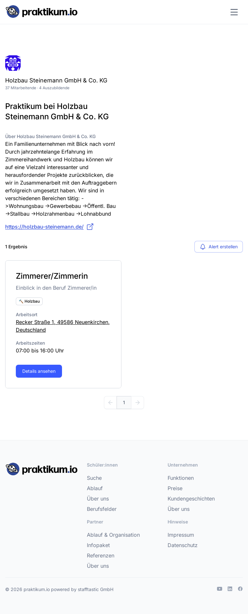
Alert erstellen (219, 246)
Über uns (98, 498)
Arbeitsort (26, 314)
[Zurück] (110, 402)
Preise (175, 488)
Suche (94, 478)
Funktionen (181, 478)
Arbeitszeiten (30, 343)
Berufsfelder (102, 509)
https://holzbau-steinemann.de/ (49, 227)
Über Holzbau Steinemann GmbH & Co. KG (50, 136)
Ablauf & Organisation (113, 535)
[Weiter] (137, 402)
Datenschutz (183, 545)
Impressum (181, 535)
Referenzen (100, 555)
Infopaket (98, 545)
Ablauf (95, 488)
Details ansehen (39, 371)
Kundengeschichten (191, 498)
